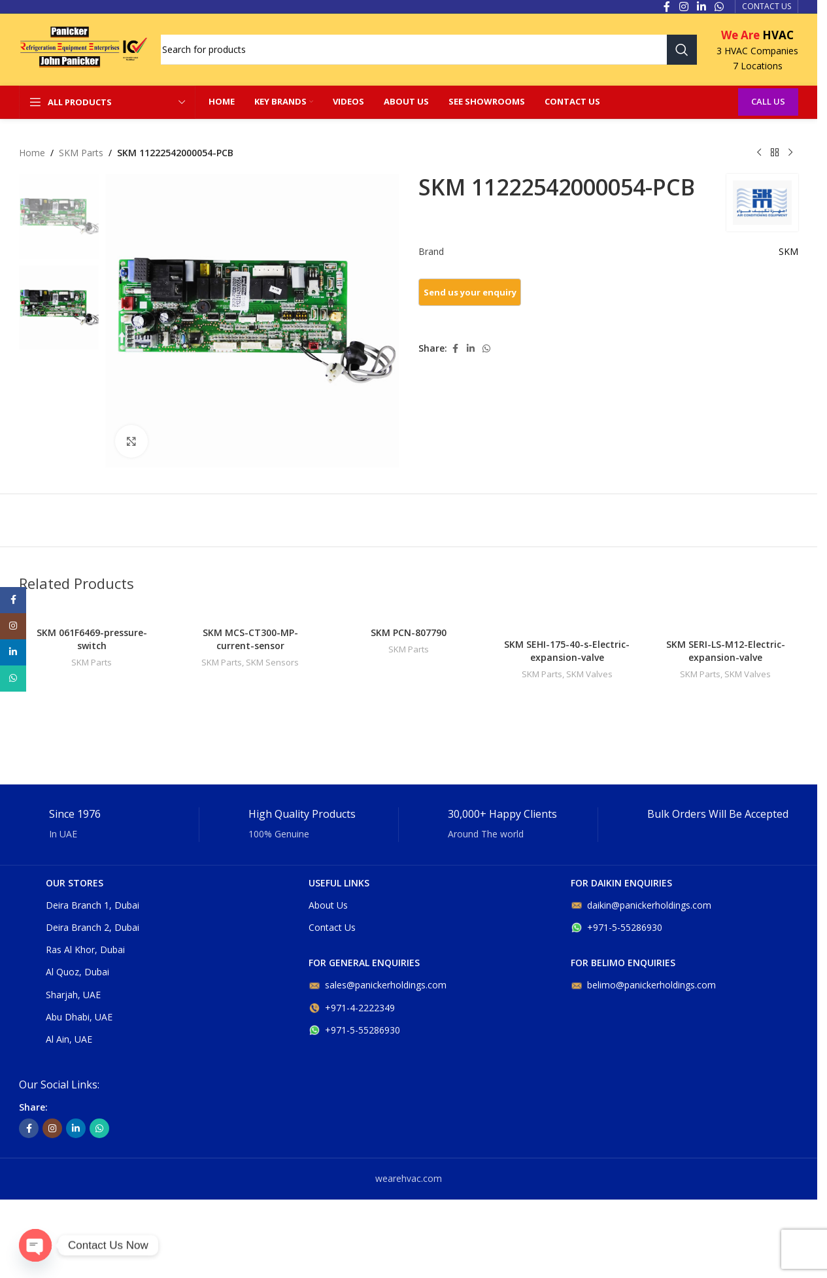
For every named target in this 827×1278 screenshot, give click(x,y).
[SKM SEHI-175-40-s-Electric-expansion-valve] (566, 619)
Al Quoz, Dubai (77, 972)
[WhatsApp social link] (486, 349)
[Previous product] (759, 153)
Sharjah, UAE (73, 994)
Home (32, 152)
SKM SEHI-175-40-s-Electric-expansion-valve (567, 651)
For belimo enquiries (623, 962)
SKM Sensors (272, 662)
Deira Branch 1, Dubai (92, 905)
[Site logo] (83, 48)
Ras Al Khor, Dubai (85, 949)
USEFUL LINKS (339, 883)
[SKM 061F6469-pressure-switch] (91, 613)
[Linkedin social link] (471, 349)
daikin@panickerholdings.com (641, 905)
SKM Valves (589, 674)
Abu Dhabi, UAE (79, 1017)
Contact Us (332, 927)
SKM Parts (81, 152)
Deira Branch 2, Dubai (92, 927)
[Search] (429, 50)
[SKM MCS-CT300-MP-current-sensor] (249, 613)
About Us (328, 905)
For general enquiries (364, 962)
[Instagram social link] (52, 1128)
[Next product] (790, 153)
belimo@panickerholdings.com (643, 985)
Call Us (768, 101)
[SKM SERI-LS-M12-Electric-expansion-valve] (725, 619)
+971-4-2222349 (352, 1007)
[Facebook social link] (455, 349)
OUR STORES (74, 883)
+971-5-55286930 (354, 1030)
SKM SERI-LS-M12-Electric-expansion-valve (725, 651)
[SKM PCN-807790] (408, 613)
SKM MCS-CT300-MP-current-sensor (250, 639)
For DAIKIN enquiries (621, 883)
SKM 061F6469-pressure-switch (92, 639)
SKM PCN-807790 (409, 632)
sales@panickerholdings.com (378, 985)
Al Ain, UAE (69, 1039)
